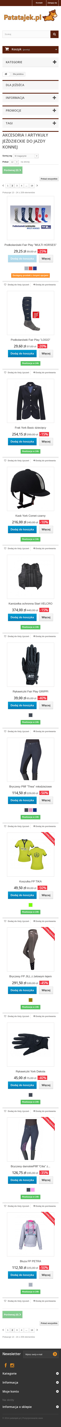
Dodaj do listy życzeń (18, 284)
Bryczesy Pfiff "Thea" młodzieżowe (30, 786)
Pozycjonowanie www (32, 1418)
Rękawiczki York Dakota (30, 1071)
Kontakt (39, 3)
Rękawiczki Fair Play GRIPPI (30, 691)
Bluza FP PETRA (30, 1261)
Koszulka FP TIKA (30, 881)
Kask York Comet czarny (30, 515)
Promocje (13, 110)
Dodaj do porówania (45, 284)
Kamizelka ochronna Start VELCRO (30, 603)
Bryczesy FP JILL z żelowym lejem (30, 976)
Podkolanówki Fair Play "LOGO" (30, 339)
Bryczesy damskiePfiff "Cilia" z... (30, 1166)
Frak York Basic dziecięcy (30, 427)
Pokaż (5, 162)
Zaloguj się (52, 3)
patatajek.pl (15, 1418)
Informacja (15, 98)
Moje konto (10, 1391)
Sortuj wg (7, 156)
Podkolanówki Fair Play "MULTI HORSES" (31, 244)
